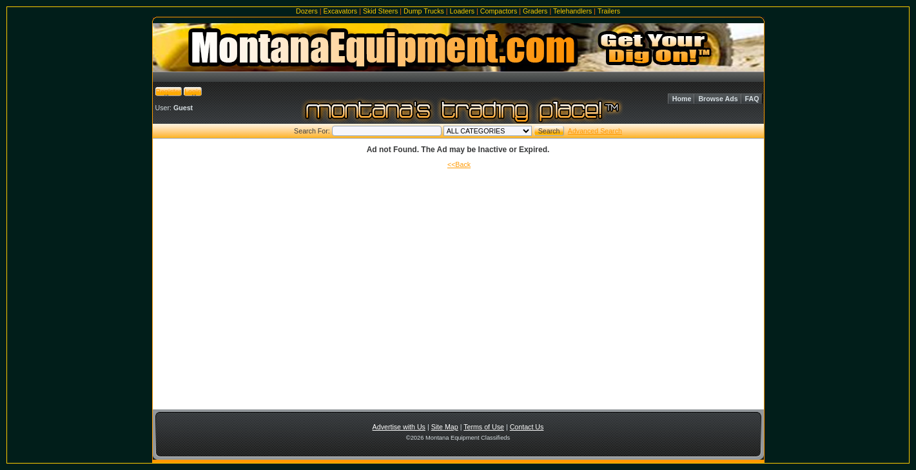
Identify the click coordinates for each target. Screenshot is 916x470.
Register (169, 91)
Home (682, 99)
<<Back (459, 164)
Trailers (609, 11)
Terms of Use (483, 427)
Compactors (498, 11)
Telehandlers (572, 11)
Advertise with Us (399, 427)
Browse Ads (717, 99)
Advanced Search (595, 131)
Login (192, 91)
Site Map (444, 427)
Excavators (340, 11)
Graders (535, 11)
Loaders (462, 11)
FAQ (752, 99)
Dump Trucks (424, 11)
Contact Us (527, 427)
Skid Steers (380, 11)
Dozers (307, 11)
